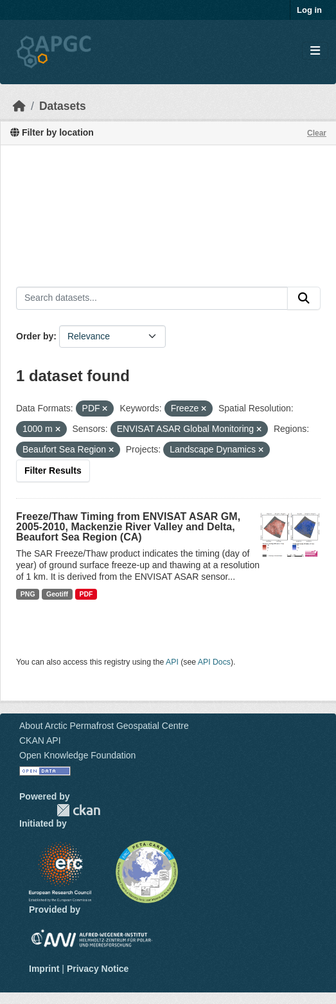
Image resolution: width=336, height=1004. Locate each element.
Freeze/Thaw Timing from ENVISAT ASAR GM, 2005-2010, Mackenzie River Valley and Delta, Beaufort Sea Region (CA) (128, 526)
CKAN (78, 810)
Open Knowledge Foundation (77, 755)
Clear (316, 133)
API (172, 662)
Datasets (62, 106)
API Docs (214, 662)
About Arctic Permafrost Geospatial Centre (104, 726)
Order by (34, 336)
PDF (86, 594)
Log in (309, 10)
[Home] (19, 106)
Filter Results (53, 470)
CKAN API (40, 740)
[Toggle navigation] (315, 51)
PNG (28, 594)
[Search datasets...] (152, 298)
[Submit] (304, 298)
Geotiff (57, 594)
